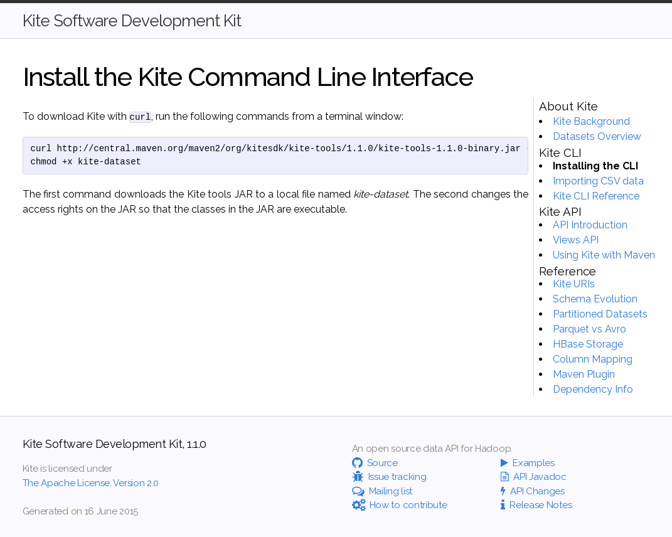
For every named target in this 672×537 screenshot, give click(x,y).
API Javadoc (534, 476)
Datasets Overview (597, 136)
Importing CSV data (598, 181)
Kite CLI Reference (596, 196)
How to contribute (399, 505)
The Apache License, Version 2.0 (91, 483)
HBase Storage (588, 344)
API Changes (533, 491)
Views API (576, 240)
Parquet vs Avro (589, 329)
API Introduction (590, 225)
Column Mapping (592, 359)
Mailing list (382, 491)
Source (375, 463)
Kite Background (591, 121)
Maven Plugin (584, 374)
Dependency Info (593, 389)
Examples (528, 463)
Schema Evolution (595, 299)
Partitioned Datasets (600, 314)
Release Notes (536, 505)
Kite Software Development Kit (132, 20)
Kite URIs (574, 284)
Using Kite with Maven (604, 255)
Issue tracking (389, 476)
